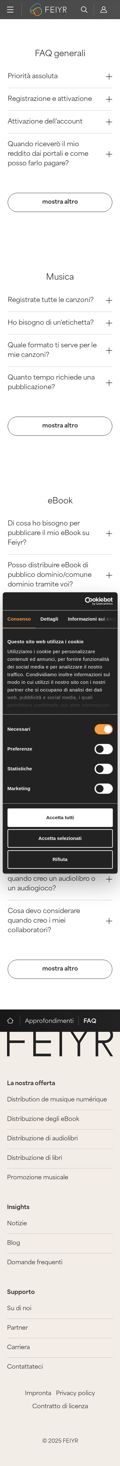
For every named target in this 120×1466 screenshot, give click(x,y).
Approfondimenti (49, 1021)
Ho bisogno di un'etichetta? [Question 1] (60, 323)
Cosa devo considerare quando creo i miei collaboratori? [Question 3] (60, 921)
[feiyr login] (103, 9)
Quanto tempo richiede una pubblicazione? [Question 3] (60, 383)
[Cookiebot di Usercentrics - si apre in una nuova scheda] (85, 601)
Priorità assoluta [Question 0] (60, 76)
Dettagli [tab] (49, 619)
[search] (84, 9)
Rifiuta (60, 859)
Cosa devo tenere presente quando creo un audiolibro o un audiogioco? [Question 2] (60, 879)
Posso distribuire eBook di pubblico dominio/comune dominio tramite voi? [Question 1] (60, 575)
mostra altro (60, 202)
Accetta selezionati (60, 838)
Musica (60, 278)
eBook (60, 501)
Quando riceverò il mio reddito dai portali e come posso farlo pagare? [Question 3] (60, 154)
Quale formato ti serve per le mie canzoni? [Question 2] (60, 351)
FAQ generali (60, 54)
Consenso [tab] (19, 619)
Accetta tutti (60, 817)
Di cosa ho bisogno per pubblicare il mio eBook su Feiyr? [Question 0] (60, 533)
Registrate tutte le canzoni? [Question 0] (60, 300)
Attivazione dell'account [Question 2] (60, 122)
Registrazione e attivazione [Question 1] (60, 99)
